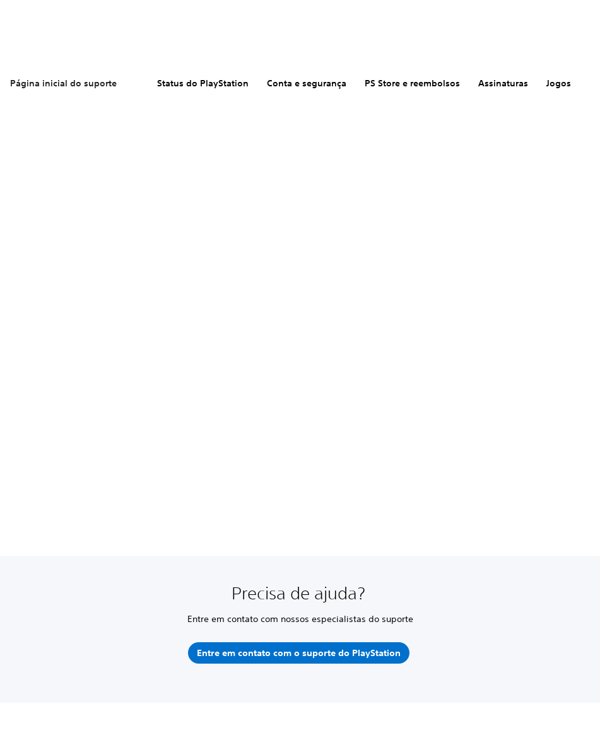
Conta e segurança (306, 83)
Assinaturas (503, 83)
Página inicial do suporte (63, 83)
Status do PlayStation (203, 83)
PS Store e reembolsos (412, 83)
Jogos (558, 83)
